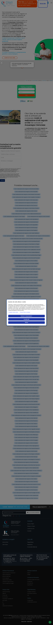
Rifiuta (26, 322)
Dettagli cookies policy (13, 312)
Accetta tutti (26, 319)
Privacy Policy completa (25, 312)
